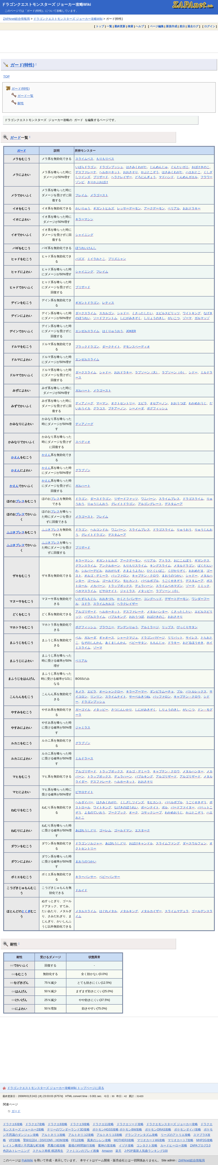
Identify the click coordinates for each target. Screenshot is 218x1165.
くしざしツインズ (132, 802)
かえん (15, 457)
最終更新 (119, 26)
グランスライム (85, 565)
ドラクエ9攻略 (80, 1124)
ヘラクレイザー (121, 177)
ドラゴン (81, 498)
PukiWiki (27, 1160)
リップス (168, 627)
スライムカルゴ (103, 603)
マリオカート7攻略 (180, 1140)
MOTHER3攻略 (124, 1140)
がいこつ (174, 318)
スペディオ (82, 442)
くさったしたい (142, 313)
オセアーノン (159, 403)
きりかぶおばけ (97, 182)
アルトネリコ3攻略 (109, 1134)
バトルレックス (196, 691)
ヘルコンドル (99, 529)
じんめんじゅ (159, 167)
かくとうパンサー (129, 599)
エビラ (142, 403)
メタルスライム (85, 911)
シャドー (123, 313)
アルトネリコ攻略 (53, 1134)
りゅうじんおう (97, 503)
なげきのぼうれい (126, 807)
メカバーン (97, 586)
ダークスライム (85, 313)
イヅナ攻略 (126, 1145)
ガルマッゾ (202, 318)
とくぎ (26, 911)
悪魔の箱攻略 (56, 1145)
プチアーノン (117, 408)
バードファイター (183, 807)
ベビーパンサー (109, 876)
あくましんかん (115, 642)
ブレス (20, 501)
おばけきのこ (200, 167)
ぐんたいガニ (180, 167)
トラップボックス (120, 586)
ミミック (203, 586)
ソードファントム (105, 318)
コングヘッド (153, 599)
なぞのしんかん (91, 642)
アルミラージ (150, 627)
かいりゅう (82, 208)
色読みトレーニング (16, 1150)
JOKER (131, 331)
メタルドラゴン (184, 565)
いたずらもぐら (85, 599)
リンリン (96, 696)
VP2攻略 (14, 1140)
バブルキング (117, 616)
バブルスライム (94, 616)
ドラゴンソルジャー (88, 843)
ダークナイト (111, 346)
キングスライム (160, 565)
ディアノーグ (84, 403)
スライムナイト (115, 696)
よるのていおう (94, 812)
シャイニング (84, 234)
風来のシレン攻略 (99, 1140)
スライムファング (168, 843)
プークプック (117, 812)
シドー (193, 372)
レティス (108, 302)
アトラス (165, 560)
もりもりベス (105, 158)
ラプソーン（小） (174, 372)
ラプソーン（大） (147, 372)
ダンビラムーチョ (162, 691)
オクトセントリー (123, 403)
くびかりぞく (177, 570)
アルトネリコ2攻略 (81, 1134)
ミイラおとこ (96, 259)
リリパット (175, 637)
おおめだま (196, 570)
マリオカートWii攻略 (151, 1140)
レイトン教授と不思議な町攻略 (24, 1145)
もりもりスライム (135, 565)
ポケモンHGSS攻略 (105, 1129)
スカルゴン (106, 313)
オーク (133, 812)
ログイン (209, 26)
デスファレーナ (85, 172)
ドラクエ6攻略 (13, 1124)
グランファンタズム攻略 (141, 1134)
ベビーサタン (138, 642)
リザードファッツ (126, 498)
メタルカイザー (151, 911)
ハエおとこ (193, 172)
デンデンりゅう (127, 627)
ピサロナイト (108, 591)
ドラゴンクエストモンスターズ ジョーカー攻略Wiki (46, 4)
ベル (78, 637)
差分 (182, 26)
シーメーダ (136, 408)
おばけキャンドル (141, 843)
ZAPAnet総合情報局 (16, 18)
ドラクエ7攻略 (35, 1124)
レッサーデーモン (129, 208)
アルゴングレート (150, 503)
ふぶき (11, 532)
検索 (130, 26)
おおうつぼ (178, 403)
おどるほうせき (193, 642)
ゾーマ (187, 318)
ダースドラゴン (100, 498)
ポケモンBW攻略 (130, 1129)
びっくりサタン (187, 627)
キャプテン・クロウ (145, 575)
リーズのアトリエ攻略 (176, 1134)
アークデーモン (154, 208)
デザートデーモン (177, 599)
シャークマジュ (127, 637)
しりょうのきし (154, 318)
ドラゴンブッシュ (111, 167)
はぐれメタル (108, 911)
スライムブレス (169, 498)
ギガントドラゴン (87, 302)
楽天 (118, 1150)
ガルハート (82, 390)
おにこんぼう (183, 560)
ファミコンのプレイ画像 (82, 1150)
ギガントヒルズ (103, 208)
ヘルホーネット (109, 172)
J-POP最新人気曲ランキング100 (146, 1150)
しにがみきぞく (130, 318)
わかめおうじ (198, 403)
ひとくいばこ (156, 570)
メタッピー (145, 591)
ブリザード (100, 177)
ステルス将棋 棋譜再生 (48, 1150)
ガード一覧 (25, 96)
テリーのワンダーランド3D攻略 (68, 1129)
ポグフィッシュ (157, 408)
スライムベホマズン (169, 586)
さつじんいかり (121, 709)
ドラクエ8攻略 (57, 1124)
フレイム (81, 195)
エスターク (142, 830)
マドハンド (166, 177)
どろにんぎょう (145, 177)
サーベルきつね (139, 696)
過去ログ (192, 26)
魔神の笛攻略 (107, 1145)
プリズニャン (117, 259)
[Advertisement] (109, 41)
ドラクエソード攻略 (130, 1124)
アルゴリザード (85, 611)
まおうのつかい (172, 575)
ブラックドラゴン (87, 346)
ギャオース (106, 637)
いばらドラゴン (85, 167)
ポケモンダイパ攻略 (187, 1129)
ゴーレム (93, 580)
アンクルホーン (109, 565)
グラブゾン (82, 470)
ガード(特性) (22, 65)
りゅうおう (184, 529)
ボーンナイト (150, 807)
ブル (180, 691)
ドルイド (81, 890)
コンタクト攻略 (146, 1145)
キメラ (79, 691)
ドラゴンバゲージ (153, 637)
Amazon (107, 1150)
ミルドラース (84, 758)
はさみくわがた (136, 167)
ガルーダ (90, 637)
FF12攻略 (77, 1140)
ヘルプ (140, 26)
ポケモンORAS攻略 (158, 1129)
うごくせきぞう (172, 580)
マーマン (102, 403)
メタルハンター (157, 611)
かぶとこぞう (150, 172)
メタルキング (129, 911)
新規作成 (171, 26)
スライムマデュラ (177, 911)
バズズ (79, 259)
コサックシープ (151, 812)
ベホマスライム (85, 591)
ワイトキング (192, 313)
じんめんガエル (187, 177)
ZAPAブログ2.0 (200, 1145)
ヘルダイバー (84, 802)
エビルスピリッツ (168, 313)
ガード (15, 137)
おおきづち (106, 599)
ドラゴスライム (193, 498)
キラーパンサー (85, 876)
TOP (6, 76)
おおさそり (130, 172)
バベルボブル (150, 580)
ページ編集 (157, 26)
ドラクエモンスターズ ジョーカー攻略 (172, 1124)
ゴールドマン (111, 580)
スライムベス (84, 158)
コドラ (85, 603)
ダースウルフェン (195, 843)
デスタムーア (174, 503)
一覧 (109, 26)
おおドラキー (192, 208)
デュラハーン (144, 586)
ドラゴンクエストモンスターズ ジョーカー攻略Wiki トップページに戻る (55, 1088)
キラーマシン (84, 219)
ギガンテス (202, 560)
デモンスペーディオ (136, 346)
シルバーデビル (91, 570)
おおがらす (112, 570)
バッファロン (120, 575)
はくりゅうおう (112, 331)
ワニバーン (148, 498)
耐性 (20, 103)
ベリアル (174, 208)
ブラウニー (106, 627)
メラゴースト (99, 195)
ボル (165, 807)
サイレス (192, 637)
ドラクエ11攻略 (103, 1124)
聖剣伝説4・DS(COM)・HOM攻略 (46, 1140)
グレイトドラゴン (123, 503)
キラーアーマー (136, 691)
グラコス (99, 408)
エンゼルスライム (87, 331)
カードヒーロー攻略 (173, 1145)
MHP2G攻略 (204, 1140)
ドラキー (174, 642)
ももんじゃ (157, 642)
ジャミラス (127, 591)
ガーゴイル (82, 709)
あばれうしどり (85, 830)
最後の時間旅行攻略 (81, 1145)
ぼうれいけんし (85, 248)
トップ (100, 26)
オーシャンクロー (111, 691)
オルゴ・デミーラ (96, 575)
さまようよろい (133, 570)
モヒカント (130, 580)
